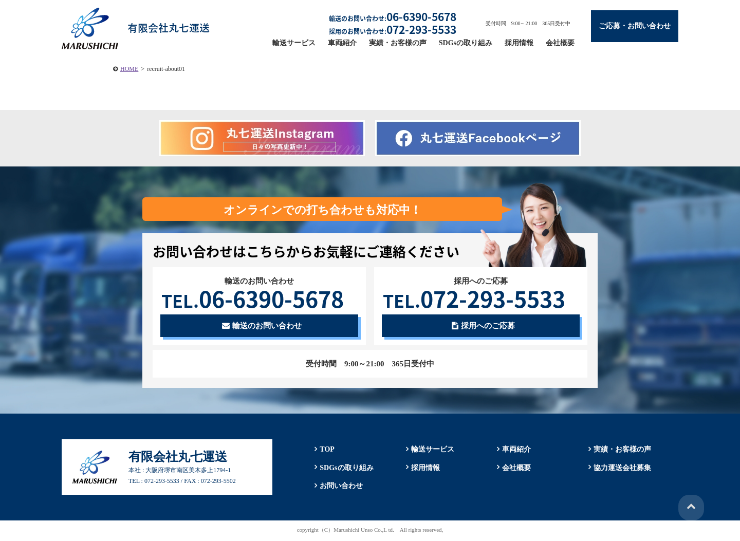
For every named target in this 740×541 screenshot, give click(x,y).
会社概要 (560, 43)
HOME (129, 68)
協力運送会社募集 (621, 468)
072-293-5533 (479, 298)
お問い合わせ (340, 487)
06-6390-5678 (257, 298)
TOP (326, 450)
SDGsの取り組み (465, 43)
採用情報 (519, 43)
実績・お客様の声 (398, 43)
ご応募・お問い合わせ (635, 26)
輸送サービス (294, 43)
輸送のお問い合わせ (262, 327)
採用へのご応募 (483, 327)
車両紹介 (342, 43)
